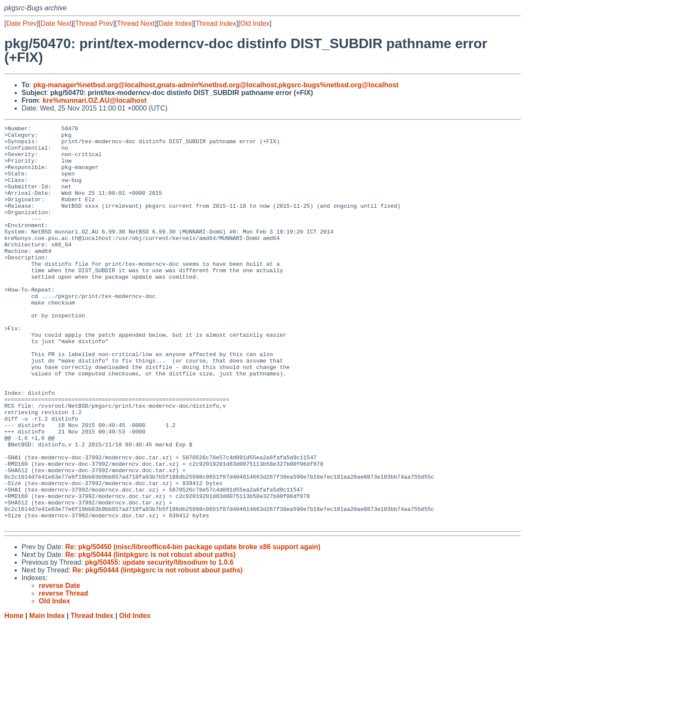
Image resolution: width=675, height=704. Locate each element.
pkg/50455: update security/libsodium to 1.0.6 (159, 642)
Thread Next (136, 23)
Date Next (55, 23)
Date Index (175, 23)
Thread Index (216, 23)
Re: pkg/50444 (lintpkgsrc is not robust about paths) (150, 634)
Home (13, 695)
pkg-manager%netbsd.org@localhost (94, 85)
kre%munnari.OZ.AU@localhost (94, 100)
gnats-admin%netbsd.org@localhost (217, 85)
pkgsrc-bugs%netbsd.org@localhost (339, 85)
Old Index (254, 23)
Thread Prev (94, 23)
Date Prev (21, 23)
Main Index (47, 695)
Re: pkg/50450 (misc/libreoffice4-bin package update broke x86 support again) (192, 626)
